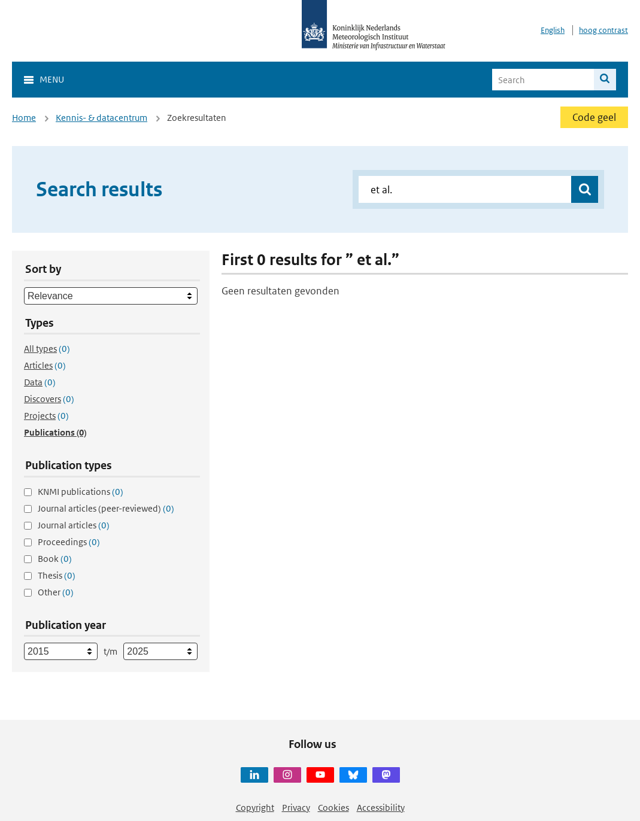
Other (56, 592)
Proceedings (69, 542)
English (553, 30)
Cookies (333, 807)
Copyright (255, 807)
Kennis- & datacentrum (101, 117)
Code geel (594, 117)
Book (55, 558)
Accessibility (381, 807)
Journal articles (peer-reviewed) (106, 508)
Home (24, 117)
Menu (52, 79)
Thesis (56, 575)
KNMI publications (80, 491)
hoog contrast (603, 30)
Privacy (296, 807)
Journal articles (74, 525)
